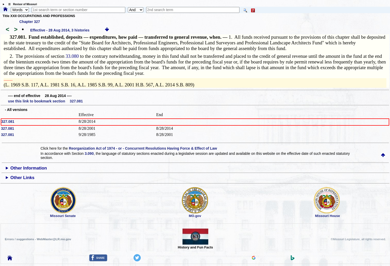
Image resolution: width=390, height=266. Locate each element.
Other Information (28, 168)
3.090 (89, 153)
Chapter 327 (29, 22)
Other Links (22, 177)
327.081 (7, 121)
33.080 (72, 56)
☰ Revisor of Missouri (21, 4)
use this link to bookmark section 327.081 (45, 101)
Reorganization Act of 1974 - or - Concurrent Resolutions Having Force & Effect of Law (143, 148)
